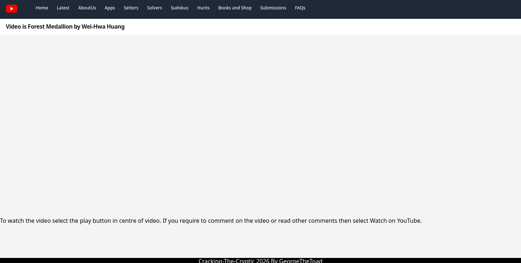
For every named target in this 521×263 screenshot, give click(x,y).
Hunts (203, 8)
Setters (131, 8)
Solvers (154, 8)
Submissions (273, 8)
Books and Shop (234, 8)
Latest (63, 8)
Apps (110, 8)
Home (41, 8)
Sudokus (180, 8)
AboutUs (87, 8)
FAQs (300, 8)
